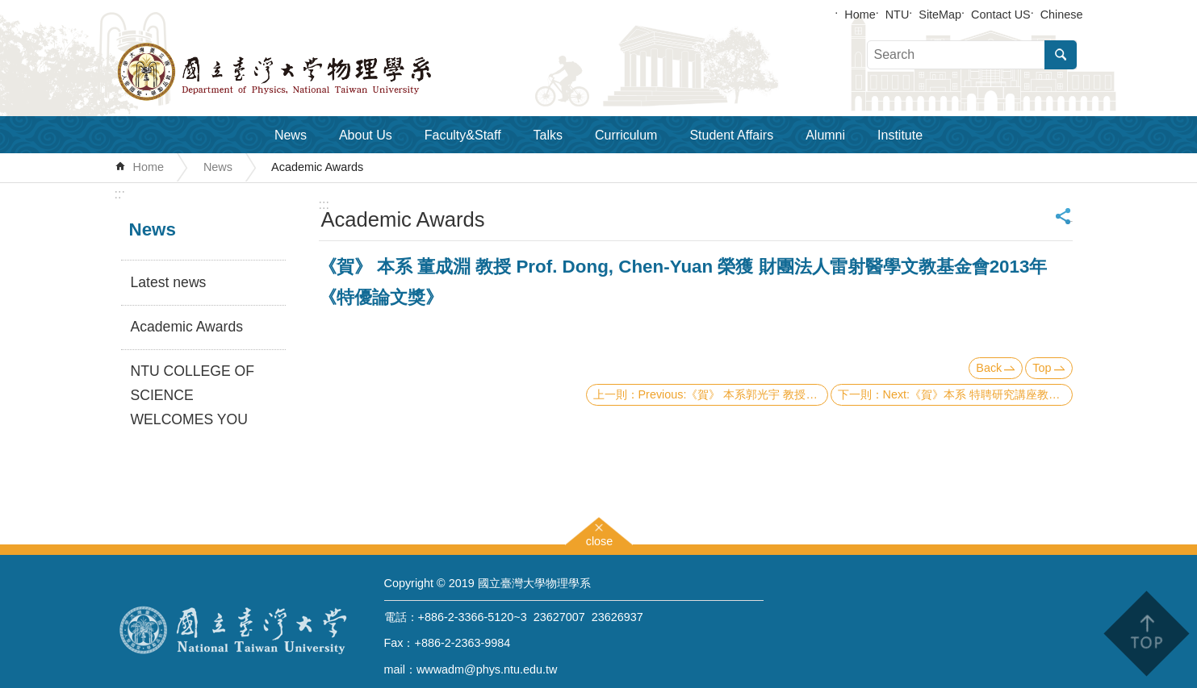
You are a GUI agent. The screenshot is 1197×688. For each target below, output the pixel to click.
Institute (900, 135)
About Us (365, 135)
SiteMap (940, 14)
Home (859, 14)
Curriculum (626, 135)
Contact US (1001, 14)
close (599, 539)
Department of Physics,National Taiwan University (316, 72)
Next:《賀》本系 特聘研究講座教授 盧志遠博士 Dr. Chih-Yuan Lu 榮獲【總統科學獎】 (978, 394)
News (290, 135)
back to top (1146, 633)
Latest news (169, 282)
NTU (897, 14)
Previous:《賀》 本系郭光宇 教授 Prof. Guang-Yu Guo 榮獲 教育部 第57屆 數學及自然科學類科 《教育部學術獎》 (733, 394)
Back (989, 367)
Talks (548, 135)
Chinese (1061, 14)
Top (1041, 367)
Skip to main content (8, 8)
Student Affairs (731, 135)
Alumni (825, 135)
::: (120, 194)
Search (1060, 54)
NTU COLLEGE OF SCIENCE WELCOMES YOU (192, 395)
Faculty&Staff (463, 135)
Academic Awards (317, 167)
